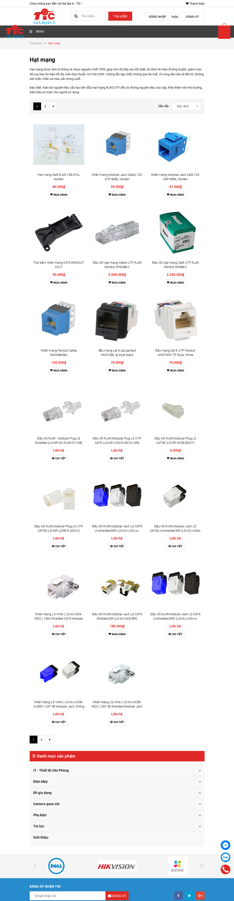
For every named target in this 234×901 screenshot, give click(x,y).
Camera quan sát (46, 447)
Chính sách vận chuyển (48, 711)
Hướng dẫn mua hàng (139, 698)
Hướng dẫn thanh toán (139, 705)
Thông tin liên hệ (135, 724)
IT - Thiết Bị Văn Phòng (51, 413)
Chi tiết (59, 254)
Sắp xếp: (163, 106)
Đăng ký (192, 16)
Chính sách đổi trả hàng (49, 717)
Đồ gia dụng (42, 436)
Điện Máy (40, 425)
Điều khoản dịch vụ (136, 717)
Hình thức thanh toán (47, 705)
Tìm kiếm (120, 16)
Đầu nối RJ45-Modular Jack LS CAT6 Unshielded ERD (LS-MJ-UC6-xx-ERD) (117, 275)
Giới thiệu (40, 480)
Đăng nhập (157, 16)
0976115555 (49, 775)
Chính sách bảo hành (47, 730)
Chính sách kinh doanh (48, 724)
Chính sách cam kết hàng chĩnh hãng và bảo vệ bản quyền (71, 743)
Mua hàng (59, 143)
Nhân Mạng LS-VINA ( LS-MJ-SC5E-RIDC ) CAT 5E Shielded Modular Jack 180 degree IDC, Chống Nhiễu (117, 349)
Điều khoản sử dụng (46, 698)
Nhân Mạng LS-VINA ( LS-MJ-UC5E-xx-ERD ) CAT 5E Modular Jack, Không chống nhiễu (58, 349)
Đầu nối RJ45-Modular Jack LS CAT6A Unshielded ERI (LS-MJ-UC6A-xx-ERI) (175, 275)
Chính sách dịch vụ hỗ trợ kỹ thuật (55, 736)
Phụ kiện (40, 458)
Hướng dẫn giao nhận (138, 711)
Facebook (127, 764)
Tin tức (38, 469)
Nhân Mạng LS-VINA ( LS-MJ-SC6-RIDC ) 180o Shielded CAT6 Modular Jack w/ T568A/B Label (59, 312)
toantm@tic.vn (50, 785)
